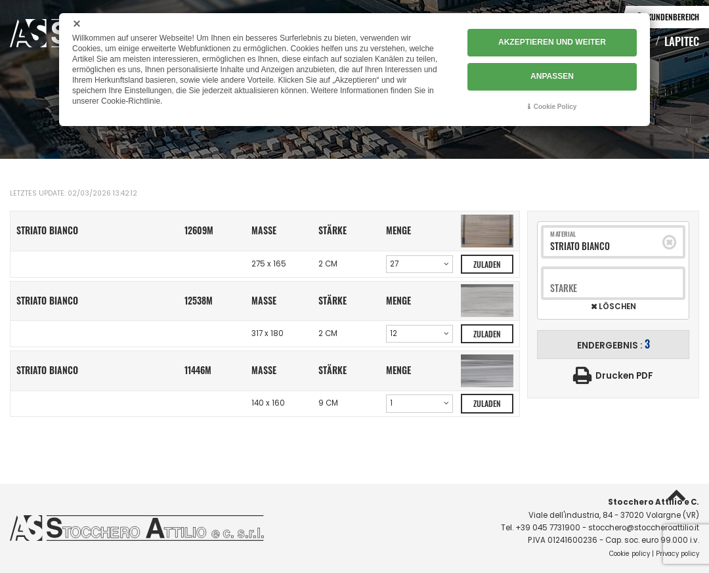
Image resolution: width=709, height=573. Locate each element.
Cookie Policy (555, 106)
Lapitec (681, 40)
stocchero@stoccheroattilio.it (643, 527)
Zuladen (487, 264)
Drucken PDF (624, 376)
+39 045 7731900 (547, 527)
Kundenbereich (673, 16)
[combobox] (606, 246)
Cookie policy (629, 553)
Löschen (616, 307)
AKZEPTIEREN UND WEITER (552, 42)
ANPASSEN (552, 76)
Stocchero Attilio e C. (653, 502)
